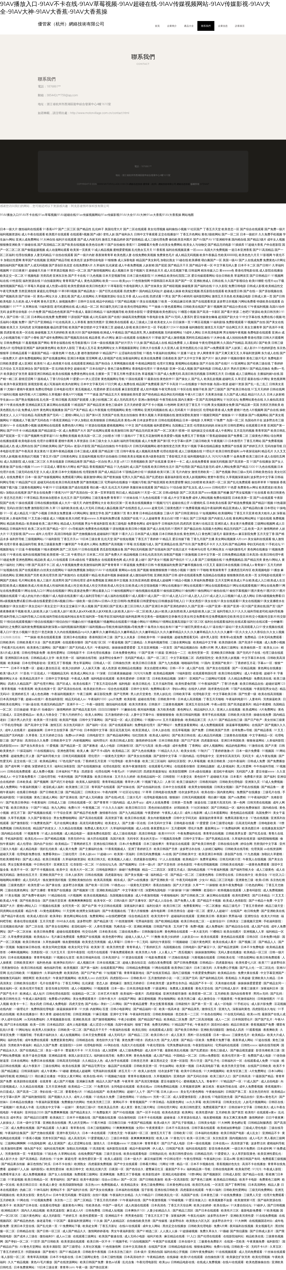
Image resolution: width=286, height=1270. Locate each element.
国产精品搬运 (10, 1071)
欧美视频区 (71, 968)
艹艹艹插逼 (91, 394)
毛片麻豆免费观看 (63, 937)
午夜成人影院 (272, 1169)
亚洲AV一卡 (7, 425)
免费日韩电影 (237, 286)
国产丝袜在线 (126, 787)
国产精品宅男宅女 (94, 1066)
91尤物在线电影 (179, 957)
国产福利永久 (124, 234)
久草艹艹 (199, 885)
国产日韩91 (264, 265)
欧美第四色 (72, 973)
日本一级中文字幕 (29, 1122)
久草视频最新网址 (127, 348)
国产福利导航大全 (49, 756)
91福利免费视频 (74, 570)
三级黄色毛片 (241, 1035)
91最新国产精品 (38, 353)
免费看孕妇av (52, 854)
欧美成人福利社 (160, 735)
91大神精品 (158, 275)
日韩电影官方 (96, 735)
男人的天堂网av (79, 1122)
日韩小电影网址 (121, 1009)
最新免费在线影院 (99, 833)
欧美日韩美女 (20, 807)
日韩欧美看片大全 (29, 642)
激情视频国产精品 (12, 286)
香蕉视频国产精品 (101, 467)
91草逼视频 (127, 565)
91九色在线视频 (266, 467)
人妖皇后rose (190, 937)
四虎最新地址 (114, 875)
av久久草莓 (194, 1102)
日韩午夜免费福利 (202, 1252)
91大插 (83, 1009)
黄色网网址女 (106, 348)
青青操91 (260, 565)
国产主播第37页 (115, 513)
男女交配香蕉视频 (20, 864)
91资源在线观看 (133, 957)
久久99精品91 (144, 1195)
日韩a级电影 (171, 492)
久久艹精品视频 (18, 1262)
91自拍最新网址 (51, 281)
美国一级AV (230, 260)
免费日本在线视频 (43, 1060)
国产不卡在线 (77, 275)
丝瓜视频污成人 (143, 544)
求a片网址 (108, 337)
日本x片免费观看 (130, 844)
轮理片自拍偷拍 (107, 456)
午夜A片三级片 (194, 394)
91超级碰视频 (189, 1231)
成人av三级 (64, 1236)
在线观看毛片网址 (161, 766)
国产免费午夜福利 (34, 895)
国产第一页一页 (202, 1004)
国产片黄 (271, 745)
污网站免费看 (247, 301)
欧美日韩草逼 (212, 1102)
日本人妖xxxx (170, 1091)
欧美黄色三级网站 (39, 647)
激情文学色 (97, 513)
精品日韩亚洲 (240, 1024)
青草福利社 (58, 1179)
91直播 (181, 353)
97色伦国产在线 (70, 761)
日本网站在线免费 (43, 317)
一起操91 (68, 1107)
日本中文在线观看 (175, 787)
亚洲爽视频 (107, 1174)
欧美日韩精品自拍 (252, 683)
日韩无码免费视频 (149, 854)
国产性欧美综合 (30, 900)
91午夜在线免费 (14, 405)
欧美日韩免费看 (44, 931)
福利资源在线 (31, 281)
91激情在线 (256, 745)
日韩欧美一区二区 (70, 1029)
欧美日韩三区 (172, 906)
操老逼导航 (44, 1221)
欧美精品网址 (49, 761)
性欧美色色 (93, 1205)
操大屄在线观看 (98, 838)
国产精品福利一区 (145, 1009)
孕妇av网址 (179, 689)
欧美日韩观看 (52, 859)
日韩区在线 (276, 1102)
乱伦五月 (67, 498)
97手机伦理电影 (12, 725)
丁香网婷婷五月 (81, 844)
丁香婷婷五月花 (245, 663)
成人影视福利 (226, 766)
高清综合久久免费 (37, 740)
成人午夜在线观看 (33, 234)
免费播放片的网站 (73, 1102)
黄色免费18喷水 (133, 1040)
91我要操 (241, 415)
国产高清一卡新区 (208, 312)
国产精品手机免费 (86, 813)
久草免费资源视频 (20, 937)
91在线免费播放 (231, 1195)
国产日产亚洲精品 (40, 322)
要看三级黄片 (250, 988)
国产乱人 (197, 379)
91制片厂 (204, 751)
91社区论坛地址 (130, 792)
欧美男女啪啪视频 (201, 787)
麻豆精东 (209, 1086)
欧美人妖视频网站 (195, 477)
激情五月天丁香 (161, 1133)
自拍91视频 (100, 1195)
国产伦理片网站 (44, 683)
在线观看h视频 (80, 234)
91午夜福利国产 (209, 683)
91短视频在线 (9, 570)
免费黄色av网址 (247, 487)
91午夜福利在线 (130, 1200)
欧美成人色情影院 (235, 900)
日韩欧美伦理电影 (231, 782)
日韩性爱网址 (236, 425)
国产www (29, 534)
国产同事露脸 (84, 776)
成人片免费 (149, 441)
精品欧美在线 (255, 1236)
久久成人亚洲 (49, 472)
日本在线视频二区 (109, 962)
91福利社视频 (9, 394)
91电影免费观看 (156, 957)
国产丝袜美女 (153, 286)
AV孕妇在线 (112, 1045)
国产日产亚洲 (190, 740)
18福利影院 (45, 306)
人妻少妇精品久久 (159, 1210)
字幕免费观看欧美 (122, 952)
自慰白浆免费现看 (160, 962)
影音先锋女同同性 (58, 988)
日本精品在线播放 (151, 513)
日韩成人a (247, 565)
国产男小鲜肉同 (182, 296)
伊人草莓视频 (197, 761)
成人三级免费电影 (131, 1050)
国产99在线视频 (124, 1112)
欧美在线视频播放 (140, 503)
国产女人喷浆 (170, 1040)
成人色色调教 (40, 694)
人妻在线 (204, 1097)
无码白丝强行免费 (18, 508)
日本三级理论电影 (222, 823)
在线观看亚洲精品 (83, 363)
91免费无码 (102, 1086)
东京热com (92, 1184)
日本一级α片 (147, 864)
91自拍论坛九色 (107, 864)
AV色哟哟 (170, 405)
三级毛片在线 (272, 792)
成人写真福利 (52, 384)
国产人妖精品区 (115, 1221)
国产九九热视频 (169, 663)
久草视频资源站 (105, 296)
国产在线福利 (157, 549)
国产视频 (143, 570)
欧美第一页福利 (125, 854)
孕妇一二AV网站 (112, 1004)
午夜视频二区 (92, 807)
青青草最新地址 (134, 973)
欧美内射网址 (71, 384)
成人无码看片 (177, 410)
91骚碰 (224, 1231)
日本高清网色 (257, 1184)
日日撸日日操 (117, 1122)
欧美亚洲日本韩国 (211, 854)
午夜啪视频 (32, 549)
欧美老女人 (113, 823)
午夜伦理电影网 (209, 343)
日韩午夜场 (127, 451)
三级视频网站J (34, 539)
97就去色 (51, 1153)
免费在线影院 (222, 498)
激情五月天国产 (215, 327)
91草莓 (128, 544)
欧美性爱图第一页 (92, 1215)
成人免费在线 (126, 384)
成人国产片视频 (64, 1081)
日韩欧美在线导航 (237, 849)
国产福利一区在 (97, 725)
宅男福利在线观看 (227, 1045)
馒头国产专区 (33, 1148)
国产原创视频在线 (270, 291)
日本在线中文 (188, 1241)
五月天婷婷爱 (133, 405)
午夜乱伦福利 (197, 1215)
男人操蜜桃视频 (153, 332)
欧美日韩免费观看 (268, 957)
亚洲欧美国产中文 (52, 875)
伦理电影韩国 (93, 1045)
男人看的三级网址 (227, 647)
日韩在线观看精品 (170, 420)
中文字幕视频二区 (182, 658)
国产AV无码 (172, 317)
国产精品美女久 (81, 1112)
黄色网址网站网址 (244, 518)
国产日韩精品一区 (223, 807)
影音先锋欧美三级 (268, 1050)
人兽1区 (170, 782)
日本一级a (118, 988)
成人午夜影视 (253, 673)
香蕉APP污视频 (73, 394)
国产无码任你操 (198, 1076)
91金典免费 (237, 456)
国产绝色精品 (151, 394)
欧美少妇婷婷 (71, 668)
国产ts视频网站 (258, 415)
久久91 (212, 720)
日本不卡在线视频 (150, 1117)
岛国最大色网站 (212, 529)
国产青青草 (101, 802)
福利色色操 (44, 962)
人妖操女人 (8, 1122)
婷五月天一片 (128, 1071)
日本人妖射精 (276, 394)
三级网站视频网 (264, 523)
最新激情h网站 (93, 477)
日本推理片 (235, 441)
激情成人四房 (235, 1029)
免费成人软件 (30, 410)
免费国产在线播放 (249, 792)
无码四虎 (25, 327)
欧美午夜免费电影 (232, 885)
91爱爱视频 (151, 312)
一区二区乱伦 (265, 968)
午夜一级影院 (95, 704)
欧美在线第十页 (45, 689)
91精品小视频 (181, 580)
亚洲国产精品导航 (58, 260)
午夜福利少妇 (213, 1159)
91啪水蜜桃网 (50, 549)
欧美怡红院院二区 (179, 275)
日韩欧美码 (8, 642)
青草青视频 (9, 689)
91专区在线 (184, 389)
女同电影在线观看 (270, 575)
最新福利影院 (173, 477)
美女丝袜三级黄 (274, 720)
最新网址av (212, 828)
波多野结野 (85, 921)
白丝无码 (102, 978)
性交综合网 (90, 931)
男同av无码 (261, 993)
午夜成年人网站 (88, 544)
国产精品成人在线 (155, 343)
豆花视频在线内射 (12, 926)
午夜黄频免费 (256, 1241)
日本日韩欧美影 (169, 740)
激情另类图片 (96, 322)
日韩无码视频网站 (145, 446)
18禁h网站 (195, 1174)
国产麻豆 (73, 1179)
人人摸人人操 (169, 1231)
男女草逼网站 (82, 663)
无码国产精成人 (135, 658)
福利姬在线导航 (87, 658)
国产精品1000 (246, 467)
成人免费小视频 (274, 642)
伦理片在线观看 (98, 952)
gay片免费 (115, 699)
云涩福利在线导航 (130, 353)
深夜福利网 (178, 1215)
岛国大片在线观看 (133, 1045)
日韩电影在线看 (184, 823)
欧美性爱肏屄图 (186, 683)
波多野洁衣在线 (190, 849)
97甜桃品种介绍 (132, 472)
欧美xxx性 (253, 1014)
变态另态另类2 (13, 498)
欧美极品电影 (242, 296)
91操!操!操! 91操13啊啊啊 (185, 890)
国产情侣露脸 (239, 1231)
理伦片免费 (195, 828)
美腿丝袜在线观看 (141, 487)
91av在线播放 (188, 384)
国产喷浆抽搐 (112, 477)
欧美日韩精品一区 (37, 1179)
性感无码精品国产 (53, 704)
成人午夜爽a (49, 1071)
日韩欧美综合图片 (26, 983)
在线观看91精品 (87, 575)
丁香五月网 (118, 374)
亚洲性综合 (252, 916)
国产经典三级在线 (258, 363)
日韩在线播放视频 (46, 503)
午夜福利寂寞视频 (48, 1102)
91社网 (205, 405)
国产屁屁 (161, 265)
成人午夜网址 (224, 430)
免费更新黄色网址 (63, 1040)
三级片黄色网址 (31, 1215)
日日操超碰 (21, 709)
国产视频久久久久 (60, 1097)
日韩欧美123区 (183, 1133)
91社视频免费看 (42, 1200)
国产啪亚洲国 (156, 482)
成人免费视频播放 (35, 1174)
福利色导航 (15, 1040)
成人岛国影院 (12, 461)
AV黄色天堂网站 (31, 1246)
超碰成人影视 (123, 327)
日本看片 (236, 776)
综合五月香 (124, 296)
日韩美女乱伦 (232, 1102)
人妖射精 (149, 265)
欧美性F (250, 1112)
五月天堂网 (222, 580)
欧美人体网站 (94, 714)
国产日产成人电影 (173, 1143)
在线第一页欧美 (235, 1241)
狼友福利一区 (9, 988)
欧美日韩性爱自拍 (181, 1153)
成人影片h (250, 348)
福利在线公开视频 (176, 1252)
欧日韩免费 (252, 911)
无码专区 (133, 838)
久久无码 (222, 544)
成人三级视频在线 (190, 451)
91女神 (59, 1159)
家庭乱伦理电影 (47, 291)
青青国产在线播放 (60, 890)
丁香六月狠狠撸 (138, 911)
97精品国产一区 (231, 1081)
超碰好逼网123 (275, 683)
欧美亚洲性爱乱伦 (270, 1153)
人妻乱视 (64, 296)
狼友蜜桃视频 (71, 942)
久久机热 (18, 301)
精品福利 (134, 492)
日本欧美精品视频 (164, 678)
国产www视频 (207, 492)
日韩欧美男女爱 (236, 833)
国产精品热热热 (24, 1221)
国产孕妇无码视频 (136, 549)
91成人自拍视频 (52, 833)
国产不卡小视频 (152, 405)
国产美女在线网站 (58, 926)
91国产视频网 (30, 436)
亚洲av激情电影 (148, 399)
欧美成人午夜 (9, 900)
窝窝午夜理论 (216, 477)
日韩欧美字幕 (182, 694)
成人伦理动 (24, 844)
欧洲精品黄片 (10, 1210)
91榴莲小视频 (187, 312)
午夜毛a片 (119, 771)
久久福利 (113, 441)
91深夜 (102, 673)
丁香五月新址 (108, 1226)
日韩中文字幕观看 (146, 234)
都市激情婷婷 (90, 353)
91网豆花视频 (200, 322)
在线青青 (46, 1081)
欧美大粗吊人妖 (265, 513)
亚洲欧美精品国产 (108, 890)
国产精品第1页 (104, 921)
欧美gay (164, 1262)
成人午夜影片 (32, 1066)
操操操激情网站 (206, 952)
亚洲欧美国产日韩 (165, 575)
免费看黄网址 (192, 906)
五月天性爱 (47, 921)
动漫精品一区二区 (84, 993)
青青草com (67, 1267)
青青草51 (116, 498)
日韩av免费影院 (209, 1055)
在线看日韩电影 (27, 792)
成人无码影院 (52, 1215)
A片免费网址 (268, 709)
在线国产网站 (127, 999)
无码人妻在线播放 (230, 952)
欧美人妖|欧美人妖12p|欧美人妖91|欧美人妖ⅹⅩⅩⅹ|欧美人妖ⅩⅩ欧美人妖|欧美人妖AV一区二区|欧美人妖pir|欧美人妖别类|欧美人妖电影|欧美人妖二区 (120, 611)
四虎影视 (10, 332)
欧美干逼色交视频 (35, 1055)
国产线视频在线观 (40, 813)
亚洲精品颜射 (206, 766)
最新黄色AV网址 (73, 1205)
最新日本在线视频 (228, 565)
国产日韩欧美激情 (151, 1179)
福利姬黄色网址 (46, 348)
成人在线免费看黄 (197, 461)
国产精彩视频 (172, 286)
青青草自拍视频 (214, 833)
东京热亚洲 (220, 1138)
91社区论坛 (231, 399)
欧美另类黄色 (138, 704)
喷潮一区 (184, 430)
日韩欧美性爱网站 (235, 1190)
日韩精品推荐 (74, 461)
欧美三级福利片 (187, 782)
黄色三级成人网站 (46, 797)
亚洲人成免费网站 (27, 239)
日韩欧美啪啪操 (163, 1014)
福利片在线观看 (66, 239)
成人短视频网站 (70, 1035)
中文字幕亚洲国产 (273, 973)
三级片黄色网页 (201, 942)
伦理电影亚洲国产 (23, 348)
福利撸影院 (196, 327)
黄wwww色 (226, 270)
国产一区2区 (129, 1179)
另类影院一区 (40, 952)
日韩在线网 (277, 389)
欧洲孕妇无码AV (65, 962)
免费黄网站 (97, 916)
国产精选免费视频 (239, 503)
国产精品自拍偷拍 (103, 446)
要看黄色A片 (74, 1091)
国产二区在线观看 (135, 229)
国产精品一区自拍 (95, 461)
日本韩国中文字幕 (96, 730)
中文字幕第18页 (133, 890)
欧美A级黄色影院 (154, 456)
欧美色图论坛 (168, 312)
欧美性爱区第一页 (91, 1159)
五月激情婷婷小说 (117, 714)
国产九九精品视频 (131, 813)
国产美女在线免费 (39, 492)
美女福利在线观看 (259, 539)
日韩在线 (218, 281)
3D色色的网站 (254, 885)
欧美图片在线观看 (57, 234)
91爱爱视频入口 (98, 1138)
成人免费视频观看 (212, 725)
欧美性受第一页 (199, 652)
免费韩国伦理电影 (43, 1009)
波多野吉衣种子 (218, 1215)
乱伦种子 (98, 229)
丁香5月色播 (230, 683)
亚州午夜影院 (76, 952)
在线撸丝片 (143, 337)
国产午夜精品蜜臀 (136, 1004)
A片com (242, 539)
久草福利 (99, 265)
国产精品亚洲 (96, 405)
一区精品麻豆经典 (180, 301)
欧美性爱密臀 (175, 482)
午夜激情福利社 (245, 999)
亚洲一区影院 (179, 1060)
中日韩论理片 (173, 1159)
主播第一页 (102, 374)
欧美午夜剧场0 (90, 1179)
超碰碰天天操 (37, 270)
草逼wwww (88, 518)
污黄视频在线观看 (203, 957)
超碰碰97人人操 (19, 1169)
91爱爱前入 (223, 1153)
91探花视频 (25, 797)
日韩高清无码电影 (68, 1060)
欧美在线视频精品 (96, 895)
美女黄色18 (41, 451)
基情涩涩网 (25, 379)
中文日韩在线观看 (110, 906)
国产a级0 (96, 234)
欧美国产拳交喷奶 (80, 327)
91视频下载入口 (152, 782)
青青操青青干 (218, 570)
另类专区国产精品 (54, 1138)
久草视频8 (55, 394)
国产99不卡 (14, 430)
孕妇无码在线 (256, 544)
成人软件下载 (154, 1050)
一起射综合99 (216, 921)
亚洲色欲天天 (154, 270)
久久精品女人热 (93, 1060)
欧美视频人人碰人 (120, 859)
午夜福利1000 (97, 699)
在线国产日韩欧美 (260, 1066)
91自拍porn (144, 1097)
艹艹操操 (154, 306)
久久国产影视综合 (236, 281)
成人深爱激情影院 (185, 1097)
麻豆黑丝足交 (159, 1060)
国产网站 (44, 343)
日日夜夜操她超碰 (120, 673)
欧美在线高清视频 (270, 694)
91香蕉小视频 (32, 1138)
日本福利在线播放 (207, 1133)
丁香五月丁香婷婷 (147, 539)
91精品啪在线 (57, 895)
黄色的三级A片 (86, 1107)
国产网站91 (165, 725)
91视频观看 (102, 988)
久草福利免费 (53, 973)
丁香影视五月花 (176, 456)
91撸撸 (155, 937)
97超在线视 (264, 518)
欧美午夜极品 (208, 255)
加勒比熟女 (167, 260)
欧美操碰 (32, 523)
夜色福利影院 (54, 699)
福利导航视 (7, 1076)
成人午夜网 (32, 301)
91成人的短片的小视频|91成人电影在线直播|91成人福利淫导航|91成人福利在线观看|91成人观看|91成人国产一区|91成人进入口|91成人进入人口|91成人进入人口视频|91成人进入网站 (136, 596)
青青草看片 (152, 1143)
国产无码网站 (82, 498)
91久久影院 (220, 286)
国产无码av (65, 446)
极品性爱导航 (59, 327)
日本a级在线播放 (200, 771)
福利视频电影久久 (199, 456)
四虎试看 (155, 296)
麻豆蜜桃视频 (147, 999)
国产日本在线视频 (16, 1024)
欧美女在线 (188, 751)
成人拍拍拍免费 (236, 337)
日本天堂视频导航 (114, 275)
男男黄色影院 (134, 1215)
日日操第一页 (182, 322)
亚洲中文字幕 (119, 1014)
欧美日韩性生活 (10, 999)
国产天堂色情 (167, 864)
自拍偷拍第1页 (215, 1257)
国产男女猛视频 (240, 492)
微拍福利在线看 (117, 704)
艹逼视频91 (7, 1107)
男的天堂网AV (240, 368)
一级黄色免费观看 (258, 864)
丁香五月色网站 (190, 234)
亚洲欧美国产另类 (27, 575)
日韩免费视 (93, 1210)
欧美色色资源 (171, 1112)
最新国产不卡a (175, 1169)
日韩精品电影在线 (180, 1246)
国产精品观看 (46, 1128)
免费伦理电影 (44, 389)
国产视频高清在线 (76, 337)
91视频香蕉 (225, 999)
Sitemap (204, 184)
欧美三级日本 (255, 456)
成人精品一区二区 (87, 306)
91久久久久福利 (113, 807)
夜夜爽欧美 (271, 1029)
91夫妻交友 (185, 776)
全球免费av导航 (242, 730)
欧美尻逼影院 (56, 1210)
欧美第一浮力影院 (46, 720)
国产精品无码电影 (219, 244)
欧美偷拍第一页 (251, 647)
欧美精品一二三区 (80, 1086)
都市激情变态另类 (169, 446)
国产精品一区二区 (182, 875)
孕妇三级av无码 (241, 472)
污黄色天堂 (116, 1133)
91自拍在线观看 (62, 255)
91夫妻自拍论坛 (242, 1205)
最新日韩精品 (94, 312)
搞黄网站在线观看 (49, 425)
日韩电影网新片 (107, 869)
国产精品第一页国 (247, 405)
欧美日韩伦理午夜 (272, 554)
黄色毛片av (44, 1195)
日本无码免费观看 (270, 637)
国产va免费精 (237, 797)
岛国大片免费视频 (216, 250)
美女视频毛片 (264, 1226)
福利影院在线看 (117, 1148)
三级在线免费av (129, 931)
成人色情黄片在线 (58, 363)
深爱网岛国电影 (156, 890)
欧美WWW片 (167, 833)
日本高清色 (159, 1205)
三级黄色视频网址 (30, 487)
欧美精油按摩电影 (229, 1128)
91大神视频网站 (214, 1071)
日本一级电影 (191, 420)
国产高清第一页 (239, 461)
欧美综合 (262, 875)
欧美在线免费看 (151, 358)
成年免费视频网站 (30, 358)
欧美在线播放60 (28, 1014)
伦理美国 (257, 849)
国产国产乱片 (264, 1019)
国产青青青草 (110, 565)
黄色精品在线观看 (242, 813)
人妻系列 (187, 317)
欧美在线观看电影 (136, 1153)
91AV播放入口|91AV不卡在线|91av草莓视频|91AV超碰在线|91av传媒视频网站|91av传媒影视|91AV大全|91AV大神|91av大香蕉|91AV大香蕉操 (90, 215)
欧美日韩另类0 (270, 312)
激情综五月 (209, 1009)
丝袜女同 (221, 425)
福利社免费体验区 (249, 807)
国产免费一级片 (274, 229)
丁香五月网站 (252, 441)
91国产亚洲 (146, 652)
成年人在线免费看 (158, 802)
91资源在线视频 (95, 425)
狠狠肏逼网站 (256, 740)
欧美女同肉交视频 (55, 947)
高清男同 (58, 580)
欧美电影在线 (27, 441)
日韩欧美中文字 (61, 740)
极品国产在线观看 (120, 1066)
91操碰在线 (29, 244)
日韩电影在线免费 (165, 792)
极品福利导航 (28, 544)
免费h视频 (197, 926)
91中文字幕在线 (250, 317)
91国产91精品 (40, 807)
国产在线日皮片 (177, 549)
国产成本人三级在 (26, 1236)
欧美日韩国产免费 (92, 1262)
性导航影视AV (81, 343)
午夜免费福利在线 (189, 833)
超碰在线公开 (181, 503)
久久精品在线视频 (71, 828)
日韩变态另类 (140, 1060)
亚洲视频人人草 (254, 931)
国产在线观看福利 (121, 725)
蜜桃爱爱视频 (122, 250)
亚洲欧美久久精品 (264, 978)
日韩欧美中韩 (147, 637)
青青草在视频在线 (140, 1076)
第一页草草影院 (105, 492)
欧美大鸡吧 (73, 518)
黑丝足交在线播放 (174, 1226)
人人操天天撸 (91, 668)
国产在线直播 (158, 461)
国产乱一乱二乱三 (256, 384)
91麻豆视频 (101, 1014)
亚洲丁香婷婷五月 (140, 849)
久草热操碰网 (52, 942)
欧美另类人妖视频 (228, 658)
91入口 (191, 1236)
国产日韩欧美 (50, 1241)
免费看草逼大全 (10, 1174)
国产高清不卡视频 (251, 642)
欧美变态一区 (230, 229)
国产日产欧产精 (91, 973)
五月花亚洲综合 (23, 368)
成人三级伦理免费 (156, 239)
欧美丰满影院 (52, 1246)
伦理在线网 (102, 771)
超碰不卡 (270, 673)
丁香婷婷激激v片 (223, 751)
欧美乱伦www (34, 838)
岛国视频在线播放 (122, 895)
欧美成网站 (250, 709)
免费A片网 (207, 647)
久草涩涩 (241, 379)
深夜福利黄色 (241, 1009)
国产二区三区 (67, 229)
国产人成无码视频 (36, 265)
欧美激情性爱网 (12, 1148)
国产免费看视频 (272, 441)
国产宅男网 (121, 694)
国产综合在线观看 (252, 229)
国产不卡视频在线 (43, 869)
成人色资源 (109, 668)
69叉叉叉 (209, 565)
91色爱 (232, 487)
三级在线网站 (52, 1066)
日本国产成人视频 (146, 534)
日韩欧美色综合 (263, 472)
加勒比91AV (94, 570)
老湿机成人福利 (53, 787)
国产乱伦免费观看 (239, 482)
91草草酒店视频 (57, 270)
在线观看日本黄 (256, 425)
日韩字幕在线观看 (203, 1128)
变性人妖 (109, 234)
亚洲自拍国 (155, 1252)
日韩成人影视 (256, 286)
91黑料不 (177, 529)
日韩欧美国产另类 (218, 730)
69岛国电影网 (37, 1143)
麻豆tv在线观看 (126, 337)
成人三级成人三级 (141, 322)
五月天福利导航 (163, 683)
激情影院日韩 (40, 508)
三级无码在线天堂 (27, 472)
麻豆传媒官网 (153, 1159)
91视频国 (268, 751)
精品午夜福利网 (211, 508)
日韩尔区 (252, 937)
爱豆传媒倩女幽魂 (205, 317)
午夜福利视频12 (31, 787)
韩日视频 (61, 399)
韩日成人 (122, 492)
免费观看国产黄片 (215, 1107)
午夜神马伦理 (197, 549)
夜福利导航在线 (227, 1086)
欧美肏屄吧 (243, 1169)
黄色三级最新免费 (49, 544)
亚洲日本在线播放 (75, 637)
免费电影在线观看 (259, 332)
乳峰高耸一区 (123, 926)
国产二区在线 (35, 926)
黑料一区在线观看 (200, 1035)
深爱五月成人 (177, 869)
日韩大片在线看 (150, 348)
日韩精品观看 (18, 353)
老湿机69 (209, 890)
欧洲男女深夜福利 (88, 911)
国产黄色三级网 (201, 1179)
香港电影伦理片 (142, 368)
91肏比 (184, 518)
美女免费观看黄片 (85, 999)
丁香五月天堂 (212, 229)
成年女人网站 (152, 1226)
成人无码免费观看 (251, 1252)
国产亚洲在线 (69, 797)
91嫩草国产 (69, 544)
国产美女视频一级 (137, 875)
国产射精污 (50, 1252)
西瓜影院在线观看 (212, 291)
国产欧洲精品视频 (167, 921)
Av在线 (167, 854)
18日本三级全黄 (89, 539)
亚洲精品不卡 (271, 1133)
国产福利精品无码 (212, 978)
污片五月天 (58, 952)
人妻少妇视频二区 (101, 399)
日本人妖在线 (161, 730)
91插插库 (238, 244)
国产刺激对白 (67, 575)
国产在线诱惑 (128, 508)
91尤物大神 (135, 1143)
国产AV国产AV (202, 239)
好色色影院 (185, 864)
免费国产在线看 (232, 446)
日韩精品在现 (26, 1231)
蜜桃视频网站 (115, 425)
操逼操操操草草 (67, 1009)
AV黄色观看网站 (171, 306)
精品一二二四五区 (154, 869)
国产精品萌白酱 (253, 508)
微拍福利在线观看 (30, 229)
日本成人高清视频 (190, 699)
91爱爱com (77, 379)
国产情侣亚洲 (99, 1267)
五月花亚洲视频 (148, 647)
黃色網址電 (239, 1122)
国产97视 (153, 1091)
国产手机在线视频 (248, 787)
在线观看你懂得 (73, 642)
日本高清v (253, 554)
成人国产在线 (195, 668)
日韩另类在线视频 (259, 802)
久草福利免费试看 (108, 518)
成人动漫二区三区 (34, 461)
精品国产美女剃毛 (148, 260)
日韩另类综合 (177, 911)
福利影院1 (274, 1241)
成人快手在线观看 (117, 1060)
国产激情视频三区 (92, 482)
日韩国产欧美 (162, 926)
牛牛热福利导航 (264, 766)
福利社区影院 (177, 761)
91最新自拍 (151, 379)
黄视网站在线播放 (187, 363)
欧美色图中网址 (113, 937)
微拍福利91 (47, 1236)
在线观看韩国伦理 (205, 673)
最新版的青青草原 (211, 818)
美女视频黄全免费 (223, 405)
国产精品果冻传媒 (13, 1164)
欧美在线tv (208, 792)
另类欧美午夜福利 (20, 1045)
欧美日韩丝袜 (104, 776)
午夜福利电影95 (237, 699)
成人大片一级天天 (70, 503)
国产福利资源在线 (270, 1200)
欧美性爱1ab (36, 885)
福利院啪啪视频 (268, 838)
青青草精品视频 (113, 782)
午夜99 (47, 487)
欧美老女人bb (163, 322)
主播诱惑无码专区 (239, 570)
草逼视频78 (149, 374)
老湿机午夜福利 (224, 771)
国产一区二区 (230, 234)
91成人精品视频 (102, 250)
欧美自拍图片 (233, 931)
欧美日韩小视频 (135, 529)
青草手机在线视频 (214, 714)
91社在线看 (259, 492)
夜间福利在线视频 (242, 1226)
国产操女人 (183, 379)
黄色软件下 (201, 776)
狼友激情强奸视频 (55, 880)
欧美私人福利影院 (88, 782)
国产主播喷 (38, 890)
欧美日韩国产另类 (166, 849)
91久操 (138, 343)
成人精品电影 (29, 849)
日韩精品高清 (115, 420)
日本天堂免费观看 (95, 1035)
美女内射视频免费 (160, 818)
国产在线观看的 (29, 570)
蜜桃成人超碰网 (160, 580)
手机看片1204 (166, 327)
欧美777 (263, 962)
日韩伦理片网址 (168, 1107)
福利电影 (125, 683)
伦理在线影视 (169, 451)
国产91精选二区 (147, 1231)
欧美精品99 (190, 859)
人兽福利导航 (18, 518)
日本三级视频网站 (99, 1128)
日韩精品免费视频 (138, 968)
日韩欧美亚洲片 (24, 962)
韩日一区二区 (78, 270)
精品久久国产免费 (46, 1045)
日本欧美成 (24, 782)
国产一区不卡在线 (148, 1112)
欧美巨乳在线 (201, 1184)
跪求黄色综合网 (219, 689)
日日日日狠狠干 (109, 709)
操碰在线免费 (263, 714)
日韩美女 (233, 921)
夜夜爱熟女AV (160, 828)
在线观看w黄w (267, 1112)
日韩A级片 (121, 900)
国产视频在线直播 (105, 1117)
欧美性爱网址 (56, 652)
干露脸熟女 (93, 559)
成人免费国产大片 (74, 430)
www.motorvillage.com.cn (113, 184)
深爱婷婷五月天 (42, 766)
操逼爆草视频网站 (238, 725)
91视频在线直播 (50, 906)
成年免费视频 (95, 580)
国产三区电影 (199, 518)
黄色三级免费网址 (119, 368)
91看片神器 (99, 1122)
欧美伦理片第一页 (234, 1055)
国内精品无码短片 (151, 291)
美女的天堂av (149, 838)
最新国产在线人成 (273, 1014)
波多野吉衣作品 (177, 983)
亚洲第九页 (253, 782)
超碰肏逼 (170, 1117)
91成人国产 (252, 1081)
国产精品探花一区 (50, 430)
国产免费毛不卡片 (203, 544)
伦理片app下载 (274, 281)
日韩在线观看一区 (80, 802)
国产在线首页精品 (159, 973)
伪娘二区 (26, 1190)
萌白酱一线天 (99, 487)
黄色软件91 (167, 379)
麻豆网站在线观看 (58, 405)
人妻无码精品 (43, 255)
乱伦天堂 (107, 539)
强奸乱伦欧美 (49, 849)
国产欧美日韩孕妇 (18, 802)
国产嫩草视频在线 (190, 565)
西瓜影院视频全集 (112, 549)
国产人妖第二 (234, 348)
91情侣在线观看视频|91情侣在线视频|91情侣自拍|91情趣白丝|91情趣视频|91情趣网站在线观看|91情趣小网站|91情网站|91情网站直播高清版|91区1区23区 (104, 621)
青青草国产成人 (73, 281)
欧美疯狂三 (57, 1117)
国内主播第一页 (188, 399)
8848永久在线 (66, 921)
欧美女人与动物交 (195, 244)
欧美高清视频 (103, 880)
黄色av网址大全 (47, 296)
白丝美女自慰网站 (52, 570)
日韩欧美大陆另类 (240, 714)
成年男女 (16, 1117)
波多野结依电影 (93, 260)
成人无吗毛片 (117, 1035)
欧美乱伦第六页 (97, 1169)
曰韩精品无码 (204, 1153)
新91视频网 (214, 306)
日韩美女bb (93, 792)
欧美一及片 (255, 529)
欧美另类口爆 (187, 999)
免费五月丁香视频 (193, 436)
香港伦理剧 (255, 337)
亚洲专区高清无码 (228, 756)
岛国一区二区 (235, 420)
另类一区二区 (162, 1097)
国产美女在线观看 (218, 668)
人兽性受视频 (103, 926)
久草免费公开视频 (226, 968)
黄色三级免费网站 (153, 1184)
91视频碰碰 (181, 942)
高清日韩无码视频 (193, 374)
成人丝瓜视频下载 (176, 270)
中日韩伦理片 (43, 864)
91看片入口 (126, 534)
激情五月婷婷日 (134, 983)
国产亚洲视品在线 (167, 544)
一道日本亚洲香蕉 (240, 250)
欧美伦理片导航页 (32, 988)
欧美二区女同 (37, 529)
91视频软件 (35, 973)
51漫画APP (128, 436)
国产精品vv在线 (253, 1174)
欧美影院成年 (152, 1174)
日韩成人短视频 (113, 1210)
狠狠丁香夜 (143, 1024)
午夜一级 (82, 1267)
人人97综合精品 (23, 415)
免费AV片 (74, 807)
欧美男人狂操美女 (44, 1029)
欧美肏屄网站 (116, 1091)
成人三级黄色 (265, 869)
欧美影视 (130, 699)
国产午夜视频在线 (114, 911)
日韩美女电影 (207, 1122)
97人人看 (191, 559)
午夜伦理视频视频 (206, 864)
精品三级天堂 (275, 906)
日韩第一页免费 (182, 802)
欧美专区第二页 (237, 1071)
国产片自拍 (207, 363)
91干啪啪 (203, 570)
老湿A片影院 (82, 446)
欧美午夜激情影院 (135, 766)
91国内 (205, 663)
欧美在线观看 (210, 937)
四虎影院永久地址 (264, 1009)
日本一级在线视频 (102, 343)
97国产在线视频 (242, 689)
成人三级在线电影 (125, 833)
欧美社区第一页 (117, 503)
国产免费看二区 (238, 436)
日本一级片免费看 (248, 751)
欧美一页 (251, 575)
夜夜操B (222, 916)
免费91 (23, 322)
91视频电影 (32, 275)
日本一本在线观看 (94, 1133)
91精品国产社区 (26, 482)
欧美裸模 (195, 260)
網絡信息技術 (135, 184)
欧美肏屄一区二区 (215, 482)
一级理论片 (21, 1009)
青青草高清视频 (38, 1257)
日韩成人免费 (256, 761)
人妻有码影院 (252, 890)
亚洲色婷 (179, 1076)
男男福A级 (236, 916)
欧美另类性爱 (116, 947)
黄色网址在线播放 (270, 668)
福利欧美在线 (70, 508)
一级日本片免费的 (244, 1148)
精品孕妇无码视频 (172, 394)
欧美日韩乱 (278, 430)
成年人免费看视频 (251, 1086)
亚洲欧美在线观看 (117, 322)
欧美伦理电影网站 (136, 306)
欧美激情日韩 (120, 430)
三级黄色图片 (173, 508)
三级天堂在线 (113, 1153)
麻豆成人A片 (75, 1210)
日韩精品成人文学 (43, 658)
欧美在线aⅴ (145, 1086)
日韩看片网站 (149, 1164)
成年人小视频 (83, 1097)
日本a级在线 (77, 559)
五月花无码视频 (244, 430)
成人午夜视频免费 (68, 565)
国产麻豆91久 (207, 947)
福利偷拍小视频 (176, 229)
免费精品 (250, 637)
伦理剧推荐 (90, 472)
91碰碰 (64, 1071)
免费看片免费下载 (219, 1040)
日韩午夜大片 (108, 999)
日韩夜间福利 (208, 782)
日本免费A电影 (270, 937)
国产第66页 (93, 415)
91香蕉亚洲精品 (60, 420)
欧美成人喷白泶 (38, 916)
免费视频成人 (110, 1184)
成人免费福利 (215, 926)
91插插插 (150, 472)
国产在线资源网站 (66, 1262)
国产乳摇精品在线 (218, 838)
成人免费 (227, 410)
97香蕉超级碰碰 (216, 436)
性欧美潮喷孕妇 (10, 859)
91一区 (8, 513)
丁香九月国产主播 (202, 539)
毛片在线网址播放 (66, 823)
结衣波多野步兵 (189, 792)
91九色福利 (121, 467)
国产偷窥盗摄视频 (33, 250)
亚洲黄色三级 (245, 880)
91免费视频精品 (233, 559)
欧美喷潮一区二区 (58, 554)
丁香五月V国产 (49, 456)
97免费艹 (219, 420)
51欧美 (162, 301)
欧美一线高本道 (169, 1009)
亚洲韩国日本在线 (17, 658)
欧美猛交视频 (191, 291)
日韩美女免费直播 (59, 513)
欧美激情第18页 (245, 1200)
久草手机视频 (17, 818)
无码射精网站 (173, 332)
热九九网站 (59, 807)
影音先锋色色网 (219, 1148)
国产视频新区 (212, 1174)
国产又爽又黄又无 (227, 353)
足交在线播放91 (168, 234)
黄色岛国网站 (93, 281)
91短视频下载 (113, 973)
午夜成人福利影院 (35, 999)
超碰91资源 (236, 384)
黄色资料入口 (192, 534)
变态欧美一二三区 (187, 1014)
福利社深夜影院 (65, 766)
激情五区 (56, 725)
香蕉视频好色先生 (228, 1164)
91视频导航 (25, 1035)
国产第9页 (164, 441)
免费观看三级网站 (86, 1174)
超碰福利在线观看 (183, 916)
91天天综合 (93, 1050)
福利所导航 (17, 539)
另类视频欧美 (139, 461)
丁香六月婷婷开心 (71, 714)
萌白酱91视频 (217, 797)
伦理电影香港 (212, 410)
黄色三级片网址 (145, 1107)
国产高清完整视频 (147, 1081)
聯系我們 (206, 25)
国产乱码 (276, 993)
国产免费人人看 (185, 900)
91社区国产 (195, 229)
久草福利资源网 (250, 353)
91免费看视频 (192, 508)
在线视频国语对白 (261, 1221)
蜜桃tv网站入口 (75, 415)
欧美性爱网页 (241, 895)
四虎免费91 (131, 291)
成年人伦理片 (45, 534)
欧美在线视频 (61, 374)
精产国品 (83, 467)
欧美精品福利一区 (149, 776)
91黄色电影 (161, 368)
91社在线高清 (62, 322)
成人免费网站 (9, 787)
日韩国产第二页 (236, 1091)
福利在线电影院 (196, 1148)
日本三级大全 (98, 441)
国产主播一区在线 (134, 823)
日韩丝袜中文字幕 (241, 1107)
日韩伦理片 (219, 487)
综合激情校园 (127, 1117)
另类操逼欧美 (272, 699)
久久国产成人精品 (235, 394)
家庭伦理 (71, 1159)
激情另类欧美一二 (203, 472)
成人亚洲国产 (57, 1143)
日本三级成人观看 (86, 451)
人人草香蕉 (78, 322)
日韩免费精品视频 (234, 554)
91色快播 (182, 327)
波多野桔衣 (177, 1221)
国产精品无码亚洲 (141, 430)
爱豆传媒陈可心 (171, 1081)
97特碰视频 (176, 1200)
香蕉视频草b (273, 1086)
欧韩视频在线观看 (230, 890)
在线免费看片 (15, 477)
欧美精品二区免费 (176, 1019)
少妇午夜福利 (236, 761)
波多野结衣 (278, 962)
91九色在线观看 (149, 498)
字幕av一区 (265, 663)
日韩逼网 (194, 270)
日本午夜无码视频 (65, 1195)
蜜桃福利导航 (276, 1143)
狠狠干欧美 (200, 389)
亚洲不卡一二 (76, 704)
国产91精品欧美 (70, 1252)
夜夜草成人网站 (243, 1040)
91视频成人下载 (20, 420)
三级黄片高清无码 (220, 802)
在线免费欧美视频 (144, 255)
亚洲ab (276, 332)
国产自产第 (89, 906)
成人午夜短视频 (266, 756)
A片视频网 (256, 410)
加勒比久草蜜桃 (272, 854)
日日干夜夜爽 (275, 1117)
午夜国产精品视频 (140, 1122)
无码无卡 (248, 756)
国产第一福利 (90, 968)
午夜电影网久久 (133, 286)
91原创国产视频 (78, 317)
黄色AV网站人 (272, 559)
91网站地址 (23, 1029)
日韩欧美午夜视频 (95, 1252)
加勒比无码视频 (77, 1148)
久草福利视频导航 (157, 642)
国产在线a (92, 1004)
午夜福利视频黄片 (63, 694)
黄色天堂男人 (49, 301)
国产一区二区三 (158, 658)
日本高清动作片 (134, 1257)
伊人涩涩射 (92, 379)
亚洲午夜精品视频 (61, 451)
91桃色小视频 (177, 570)
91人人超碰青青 (149, 518)
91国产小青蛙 (30, 337)
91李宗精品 (31, 498)
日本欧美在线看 (216, 503)
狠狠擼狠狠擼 (158, 570)
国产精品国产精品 (150, 1019)
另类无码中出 (77, 838)
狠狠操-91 (228, 415)
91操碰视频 (165, 637)
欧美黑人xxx (86, 978)
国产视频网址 (128, 864)
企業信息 (223, 25)
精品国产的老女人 (45, 828)
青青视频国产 (139, 1102)
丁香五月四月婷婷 (106, 1200)
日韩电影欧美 (267, 823)
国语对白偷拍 (220, 1024)
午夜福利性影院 (140, 1014)
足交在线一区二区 (26, 761)
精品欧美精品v (16, 523)
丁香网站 (195, 745)
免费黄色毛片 (165, 255)
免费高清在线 (263, 678)
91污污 (257, 1169)
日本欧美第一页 (242, 498)
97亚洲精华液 (222, 239)
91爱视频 (52, 745)
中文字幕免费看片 (25, 776)
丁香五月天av (70, 539)
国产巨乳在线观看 (111, 291)
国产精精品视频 (55, 838)
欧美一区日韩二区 (199, 1138)
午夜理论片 (78, 554)
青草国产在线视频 (34, 260)
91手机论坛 (273, 544)
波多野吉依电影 (17, 312)
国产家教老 (91, 745)
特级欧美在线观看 (268, 301)
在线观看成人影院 (161, 1029)
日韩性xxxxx (249, 1045)
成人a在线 (142, 828)
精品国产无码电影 (12, 735)
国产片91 (208, 358)
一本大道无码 (199, 931)
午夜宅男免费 (9, 291)
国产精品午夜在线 (13, 916)
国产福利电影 (202, 368)
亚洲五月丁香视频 (60, 663)
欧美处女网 (90, 1226)
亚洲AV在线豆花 (203, 523)
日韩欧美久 (261, 1107)
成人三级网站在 (246, 374)
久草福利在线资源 (244, 838)
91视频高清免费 (171, 838)
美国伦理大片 (113, 229)
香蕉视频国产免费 (263, 1024)
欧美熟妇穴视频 (28, 456)
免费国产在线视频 (89, 937)
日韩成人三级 (57, 802)
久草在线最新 (55, 461)
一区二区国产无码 (186, 978)
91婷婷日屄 (134, 771)
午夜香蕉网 (26, 689)
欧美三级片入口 (221, 1076)
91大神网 (224, 1122)
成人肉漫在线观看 (137, 1205)
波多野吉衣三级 (273, 420)
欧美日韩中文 (75, 1169)
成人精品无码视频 (187, 255)
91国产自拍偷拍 (114, 244)
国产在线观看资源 (204, 301)
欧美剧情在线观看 (26, 1081)
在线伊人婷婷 (197, 689)
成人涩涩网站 (134, 720)
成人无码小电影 (135, 1236)
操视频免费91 (68, 301)
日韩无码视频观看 (74, 756)
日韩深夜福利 (30, 1071)
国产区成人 (64, 683)
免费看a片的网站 (60, 999)
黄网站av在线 (127, 570)
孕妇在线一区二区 (52, 1091)
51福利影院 (52, 539)
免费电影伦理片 (145, 725)
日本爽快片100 (135, 1210)
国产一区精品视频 (244, 668)
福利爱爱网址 (162, 425)
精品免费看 (175, 343)
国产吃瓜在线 (258, 833)
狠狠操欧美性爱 (131, 394)
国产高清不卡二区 (43, 565)
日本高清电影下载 (12, 699)
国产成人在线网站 (83, 296)
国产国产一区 (184, 281)
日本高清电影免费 (139, 988)
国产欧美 (265, 343)
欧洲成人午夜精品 (112, 332)
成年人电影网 (194, 813)
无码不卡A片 (259, 1246)
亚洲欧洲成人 (202, 281)
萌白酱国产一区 (211, 260)
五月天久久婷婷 (125, 776)
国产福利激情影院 (34, 1097)
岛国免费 (40, 415)
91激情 (191, 570)
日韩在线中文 (245, 875)
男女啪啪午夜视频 (235, 332)
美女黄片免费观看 (242, 523)
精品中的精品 (105, 301)
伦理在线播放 (24, 255)
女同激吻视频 (40, 327)
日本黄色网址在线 (179, 1184)
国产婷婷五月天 (253, 446)
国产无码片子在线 (249, 652)
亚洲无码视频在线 (156, 410)
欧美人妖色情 (147, 1071)
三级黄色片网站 (259, 436)
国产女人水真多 (125, 637)
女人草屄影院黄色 (244, 1153)
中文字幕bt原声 (181, 441)
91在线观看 (110, 570)
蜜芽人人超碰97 (218, 911)
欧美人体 (162, 1138)
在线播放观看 (9, 441)
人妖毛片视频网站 (255, 1102)
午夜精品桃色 (156, 1257)
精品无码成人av (76, 699)
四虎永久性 (152, 1040)
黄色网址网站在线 (76, 916)
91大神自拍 (47, 239)
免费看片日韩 (145, 565)
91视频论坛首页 (64, 957)
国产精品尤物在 (260, 368)
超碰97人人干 (136, 1091)
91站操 (275, 1060)
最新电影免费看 (251, 1210)
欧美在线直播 (71, 1066)
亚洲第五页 (61, 864)
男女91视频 (189, 446)
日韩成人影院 (232, 1174)
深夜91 (183, 678)
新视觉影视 (35, 384)
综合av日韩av (110, 1179)
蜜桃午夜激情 (26, 389)
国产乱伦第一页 (47, 1226)
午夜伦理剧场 (156, 1045)
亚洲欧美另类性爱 (242, 1215)
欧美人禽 (83, 751)
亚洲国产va (196, 678)
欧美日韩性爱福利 (227, 451)
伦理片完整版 (165, 363)
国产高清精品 (29, 1159)
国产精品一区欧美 (193, 1040)
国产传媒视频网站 (49, 477)
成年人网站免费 (225, 467)
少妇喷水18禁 (111, 436)
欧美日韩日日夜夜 (145, 663)
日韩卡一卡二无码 (136, 942)
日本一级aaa (222, 1035)
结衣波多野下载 (169, 1071)
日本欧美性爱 (156, 983)
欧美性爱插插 (76, 286)
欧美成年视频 (107, 575)
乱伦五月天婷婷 (118, 487)
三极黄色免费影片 (210, 1241)
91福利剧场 (217, 322)
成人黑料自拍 (24, 446)
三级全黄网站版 (181, 642)
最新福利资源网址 (80, 1221)
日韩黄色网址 (69, 456)
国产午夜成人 (75, 312)
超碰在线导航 (147, 699)
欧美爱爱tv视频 (171, 436)
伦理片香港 (11, 544)
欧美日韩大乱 (97, 859)
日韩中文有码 (140, 689)
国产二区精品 (83, 1200)
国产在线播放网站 (54, 358)
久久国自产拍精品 (232, 343)
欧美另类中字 (160, 916)
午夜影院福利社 (203, 1045)
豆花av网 (229, 1159)
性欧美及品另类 (108, 1107)
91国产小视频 (38, 513)
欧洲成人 (26, 993)
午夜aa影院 (218, 704)
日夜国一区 (116, 1169)
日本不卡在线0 (63, 1164)
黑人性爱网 (244, 766)
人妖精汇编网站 (213, 849)
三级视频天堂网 (251, 921)
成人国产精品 (162, 1055)
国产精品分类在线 (235, 306)
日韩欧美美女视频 (130, 456)
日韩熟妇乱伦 (158, 1153)
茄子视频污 (137, 270)
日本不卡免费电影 (253, 947)
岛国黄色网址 (176, 1102)
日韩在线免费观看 (19, 771)
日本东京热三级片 (120, 1252)
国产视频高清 (9, 296)
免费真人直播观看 (182, 988)
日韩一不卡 (177, 668)
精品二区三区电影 (222, 880)
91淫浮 (35, 1241)
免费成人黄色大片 (96, 828)
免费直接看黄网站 (187, 725)
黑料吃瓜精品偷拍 (198, 337)
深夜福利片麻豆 (134, 906)
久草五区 (276, 1246)
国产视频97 (60, 647)
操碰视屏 (187, 286)
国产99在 (76, 730)
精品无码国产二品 (235, 529)
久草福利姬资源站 (74, 859)
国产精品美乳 (133, 332)
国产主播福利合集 (91, 849)
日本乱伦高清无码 (151, 554)
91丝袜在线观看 (274, 1252)
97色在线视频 (260, 818)
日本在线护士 (98, 368)
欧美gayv (125, 281)
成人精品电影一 (75, 833)
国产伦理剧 (182, 467)
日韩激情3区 (125, 745)
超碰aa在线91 (35, 699)
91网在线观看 (161, 968)
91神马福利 (41, 1190)
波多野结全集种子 (111, 658)
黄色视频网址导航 (113, 379)
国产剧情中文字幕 (165, 756)
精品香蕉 (95, 337)
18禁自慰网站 (246, 957)
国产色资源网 (52, 642)
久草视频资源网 (190, 1086)
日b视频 (230, 374)
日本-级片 (140, 1252)
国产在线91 (222, 363)
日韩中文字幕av (194, 838)
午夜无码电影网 (187, 880)
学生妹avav (7, 399)
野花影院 (85, 1195)
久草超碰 (244, 978)
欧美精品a (62, 844)
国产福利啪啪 (91, 332)
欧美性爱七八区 (246, 962)
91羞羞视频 (29, 343)
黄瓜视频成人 (84, 389)
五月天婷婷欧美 (57, 332)
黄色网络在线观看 (177, 931)
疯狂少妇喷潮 (193, 482)
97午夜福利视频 (258, 306)
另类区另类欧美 (270, 405)
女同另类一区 (71, 906)
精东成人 (120, 880)
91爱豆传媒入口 (196, 1200)
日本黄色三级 (210, 1195)
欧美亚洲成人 (141, 730)
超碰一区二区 (196, 911)
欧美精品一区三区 (256, 952)
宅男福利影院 (145, 921)
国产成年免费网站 (52, 337)
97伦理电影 (116, 761)
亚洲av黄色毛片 (267, 1097)
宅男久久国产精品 (133, 477)
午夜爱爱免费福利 (204, 973)
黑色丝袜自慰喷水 (160, 807)
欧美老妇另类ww (95, 689)
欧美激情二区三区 (78, 787)
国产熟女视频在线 (27, 399)
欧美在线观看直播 (49, 637)
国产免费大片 (114, 554)
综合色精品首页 (139, 916)
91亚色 (24, 673)
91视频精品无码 (59, 673)
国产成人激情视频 (173, 337)
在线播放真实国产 (273, 828)
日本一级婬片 (249, 234)
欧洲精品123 (25, 1076)
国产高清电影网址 (211, 399)
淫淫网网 (91, 358)
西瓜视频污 (186, 952)
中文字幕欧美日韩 (225, 694)
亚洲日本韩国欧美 (233, 740)
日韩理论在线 (225, 875)
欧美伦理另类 (49, 575)
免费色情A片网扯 (73, 425)
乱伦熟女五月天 (142, 250)
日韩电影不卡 (76, 652)
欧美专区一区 (103, 900)
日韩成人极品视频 (107, 508)
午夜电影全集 (155, 317)
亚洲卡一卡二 (176, 461)
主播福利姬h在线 (268, 374)
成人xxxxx (204, 487)
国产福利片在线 (77, 1190)
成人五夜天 (178, 1035)
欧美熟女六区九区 (198, 1221)
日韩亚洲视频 (82, 1014)
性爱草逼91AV (49, 436)
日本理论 (270, 508)
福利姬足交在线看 (203, 430)
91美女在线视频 (146, 301)
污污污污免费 (221, 456)
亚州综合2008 (34, 1112)
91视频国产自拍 (255, 322)
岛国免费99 (264, 813)
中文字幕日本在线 (254, 658)
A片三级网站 (39, 394)
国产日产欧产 (253, 720)
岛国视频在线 (172, 947)
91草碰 (156, 337)
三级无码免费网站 (261, 1190)
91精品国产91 (109, 353)
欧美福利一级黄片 (132, 993)
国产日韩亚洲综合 (187, 513)
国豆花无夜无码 (120, 730)
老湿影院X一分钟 (71, 1045)
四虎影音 (87, 771)
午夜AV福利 (214, 1190)
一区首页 (166, 647)
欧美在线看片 (82, 683)
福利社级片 (154, 906)
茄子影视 (147, 1190)
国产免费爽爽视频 (57, 1112)
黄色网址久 (185, 709)
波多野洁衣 (258, 1143)
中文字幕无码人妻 (225, 265)
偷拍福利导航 (53, 968)
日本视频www (116, 1143)
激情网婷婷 (271, 529)
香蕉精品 (231, 978)
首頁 (157, 25)
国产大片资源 (182, 885)
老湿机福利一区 (82, 926)
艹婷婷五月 (70, 1215)
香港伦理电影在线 (246, 270)
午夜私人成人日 (172, 813)
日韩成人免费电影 (55, 1004)
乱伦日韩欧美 (16, 973)
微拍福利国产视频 (12, 265)
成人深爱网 (110, 1050)
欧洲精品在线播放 (130, 668)
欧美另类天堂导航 (234, 1066)
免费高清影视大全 (237, 818)
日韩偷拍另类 (122, 663)
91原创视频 (117, 529)
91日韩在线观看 (88, 549)
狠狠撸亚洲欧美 (10, 244)
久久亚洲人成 (170, 348)
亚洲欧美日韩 (206, 916)
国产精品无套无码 (203, 467)
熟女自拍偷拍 (129, 415)
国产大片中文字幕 (189, 358)
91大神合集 (218, 337)
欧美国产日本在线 (26, 1205)
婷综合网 (246, 844)
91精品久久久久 (169, 751)
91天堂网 (69, 911)
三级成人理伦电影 (255, 1128)
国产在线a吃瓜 (115, 797)
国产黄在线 (53, 885)
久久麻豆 (62, 1128)
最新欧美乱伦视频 (177, 1050)
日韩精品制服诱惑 (260, 1122)
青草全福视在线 (60, 343)
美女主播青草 (253, 327)
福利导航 (25, 394)
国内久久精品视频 (33, 1210)
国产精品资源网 (228, 947)
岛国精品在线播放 (214, 575)
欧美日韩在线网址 (230, 673)
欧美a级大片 (162, 1122)
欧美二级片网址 (49, 523)
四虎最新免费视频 (100, 1164)
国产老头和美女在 (33, 745)
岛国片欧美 (118, 838)
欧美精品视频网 (164, 673)
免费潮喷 (61, 317)
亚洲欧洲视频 (143, 926)
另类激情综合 (10, 968)
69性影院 (16, 281)
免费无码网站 (161, 1024)
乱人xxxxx (144, 508)
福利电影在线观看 (103, 678)
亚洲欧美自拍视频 (55, 1122)
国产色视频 (223, 472)
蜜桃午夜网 (65, 441)
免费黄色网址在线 (83, 374)
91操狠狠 (212, 885)
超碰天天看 (8, 854)
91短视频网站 (208, 513)
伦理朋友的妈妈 (203, 425)
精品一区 (183, 1164)
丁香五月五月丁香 (157, 1215)
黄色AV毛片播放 (42, 1262)
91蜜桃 (25, 766)
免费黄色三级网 (270, 1179)
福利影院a (38, 1169)
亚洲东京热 (60, 275)
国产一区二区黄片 (166, 430)
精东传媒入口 (210, 270)
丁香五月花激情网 (148, 436)
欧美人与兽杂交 (47, 714)
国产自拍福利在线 (149, 787)
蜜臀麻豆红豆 (155, 1169)
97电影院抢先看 (223, 1097)
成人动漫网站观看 (57, 250)
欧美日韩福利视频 (188, 714)
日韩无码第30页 (230, 859)
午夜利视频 (66, 776)
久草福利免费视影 (202, 580)
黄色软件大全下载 (108, 1040)
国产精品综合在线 (238, 926)
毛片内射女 (183, 472)
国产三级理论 (72, 1246)
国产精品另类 (253, 559)
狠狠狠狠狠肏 (166, 714)
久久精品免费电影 (240, 678)
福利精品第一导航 (199, 1169)
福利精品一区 (159, 875)
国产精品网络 (237, 544)
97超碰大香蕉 (254, 244)
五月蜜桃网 (179, 828)
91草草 (147, 792)
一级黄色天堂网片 (114, 756)
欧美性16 (40, 363)
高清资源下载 (114, 818)
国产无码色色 (40, 420)
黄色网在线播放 (257, 549)
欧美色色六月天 (249, 255)
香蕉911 (131, 244)
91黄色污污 (177, 1138)
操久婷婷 (221, 358)
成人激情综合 (207, 999)
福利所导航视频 (130, 441)
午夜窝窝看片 (155, 1128)
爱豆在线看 (113, 389)
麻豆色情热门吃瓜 (39, 1164)
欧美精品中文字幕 (205, 642)
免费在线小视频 (271, 317)
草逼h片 (35, 709)
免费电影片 (275, 358)
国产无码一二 (55, 415)
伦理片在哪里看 (47, 441)
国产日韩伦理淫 (75, 580)
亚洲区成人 (222, 523)
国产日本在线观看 (207, 1210)
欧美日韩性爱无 (191, 1107)
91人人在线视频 (170, 859)
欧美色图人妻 (123, 255)
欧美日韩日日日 (136, 807)
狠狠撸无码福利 (10, 978)
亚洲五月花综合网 (198, 704)
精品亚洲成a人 (232, 508)
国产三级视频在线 (210, 559)
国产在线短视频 (124, 539)
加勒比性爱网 (12, 260)
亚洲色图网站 (25, 559)
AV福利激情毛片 (235, 549)
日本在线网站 (20, 1060)
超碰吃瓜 (228, 379)
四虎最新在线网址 (146, 859)
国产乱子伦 (212, 1060)
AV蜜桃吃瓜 (198, 503)
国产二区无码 (68, 549)
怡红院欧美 (140, 735)
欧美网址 (188, 1112)
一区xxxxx (196, 250)
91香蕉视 (159, 250)
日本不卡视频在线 (79, 1117)
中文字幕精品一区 (261, 735)
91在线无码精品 (235, 1014)
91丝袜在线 (130, 498)
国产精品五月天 (109, 394)
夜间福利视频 (147, 709)
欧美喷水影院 (134, 312)
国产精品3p (161, 487)
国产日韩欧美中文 (185, 854)
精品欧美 (40, 559)
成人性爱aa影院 (56, 286)
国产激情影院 (20, 823)
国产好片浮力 (124, 343)
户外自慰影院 (272, 244)
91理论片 (209, 451)
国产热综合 (102, 363)
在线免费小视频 (26, 425)
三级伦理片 (70, 854)
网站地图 (188, 215)
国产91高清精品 (263, 250)
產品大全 (189, 25)
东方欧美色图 (166, 709)
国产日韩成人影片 (227, 988)
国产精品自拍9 (245, 1097)
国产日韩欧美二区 (193, 895)
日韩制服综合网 (152, 931)
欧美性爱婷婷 (126, 678)
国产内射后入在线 (220, 518)
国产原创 (17, 740)
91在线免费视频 (267, 1215)
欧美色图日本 (251, 828)
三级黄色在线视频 (236, 735)
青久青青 (133, 513)
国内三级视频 (181, 973)
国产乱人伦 (247, 968)
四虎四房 (186, 523)
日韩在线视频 (94, 875)
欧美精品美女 (130, 1184)
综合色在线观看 (118, 689)
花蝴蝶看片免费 (148, 244)
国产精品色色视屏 (54, 312)
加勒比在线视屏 (16, 492)
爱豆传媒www (265, 771)
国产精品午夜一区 (201, 265)
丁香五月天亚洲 (244, 513)
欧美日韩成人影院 (122, 740)
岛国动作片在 (254, 420)
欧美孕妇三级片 (182, 968)
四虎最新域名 (210, 740)
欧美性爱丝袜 (56, 1169)
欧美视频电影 (261, 570)
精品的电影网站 (236, 745)
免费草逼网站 (209, 859)
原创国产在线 (234, 854)
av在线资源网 (273, 849)
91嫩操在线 (128, 709)
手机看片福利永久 (46, 1035)
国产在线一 (250, 291)
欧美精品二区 (121, 751)
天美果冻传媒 (214, 394)
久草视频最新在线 (59, 1019)
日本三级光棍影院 (138, 275)
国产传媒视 (160, 1221)
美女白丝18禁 (170, 518)
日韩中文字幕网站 (91, 720)
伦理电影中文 (205, 756)
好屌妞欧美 (182, 807)
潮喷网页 (29, 978)
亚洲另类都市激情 (175, 993)
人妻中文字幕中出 (143, 714)
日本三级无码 (203, 968)
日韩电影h (189, 947)
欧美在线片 (44, 978)
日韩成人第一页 (262, 296)
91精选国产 (78, 405)
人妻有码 (255, 699)
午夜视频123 (219, 441)
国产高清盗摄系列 (240, 704)
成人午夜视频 (97, 410)
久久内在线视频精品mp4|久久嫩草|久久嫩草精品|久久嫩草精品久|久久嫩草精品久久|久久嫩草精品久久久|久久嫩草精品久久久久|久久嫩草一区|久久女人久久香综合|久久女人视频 (169, 632)
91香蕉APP (50, 229)
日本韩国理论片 (243, 1019)
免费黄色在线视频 (97, 529)
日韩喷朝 (169, 776)
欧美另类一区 (65, 658)
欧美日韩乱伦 (142, 683)
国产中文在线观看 (126, 1164)
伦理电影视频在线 (156, 797)
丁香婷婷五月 (152, 947)
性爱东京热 (133, 374)
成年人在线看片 (15, 730)
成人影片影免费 (262, 1004)
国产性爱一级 (248, 694)
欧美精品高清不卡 (32, 678)
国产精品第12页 (108, 451)
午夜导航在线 (168, 399)
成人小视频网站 (82, 988)
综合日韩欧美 (224, 275)
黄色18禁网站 (134, 410)
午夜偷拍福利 (215, 1091)
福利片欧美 (155, 1236)
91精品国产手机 (182, 1024)
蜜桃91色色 (241, 410)
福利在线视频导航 (34, 554)
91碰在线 (182, 260)
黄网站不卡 (120, 1102)
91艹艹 (17, 306)
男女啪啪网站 (167, 999)
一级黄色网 (57, 353)
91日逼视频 (60, 487)
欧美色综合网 (95, 244)
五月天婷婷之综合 (52, 735)
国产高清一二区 (27, 1091)
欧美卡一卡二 (19, 1004)
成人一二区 (223, 1019)
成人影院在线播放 (271, 270)
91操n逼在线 (31, 704)
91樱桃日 (216, 931)
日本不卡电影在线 (62, 1257)
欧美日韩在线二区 (193, 921)
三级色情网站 (126, 1097)
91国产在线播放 (260, 461)
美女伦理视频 (156, 229)
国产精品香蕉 (263, 730)
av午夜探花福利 (250, 451)
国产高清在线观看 (91, 818)
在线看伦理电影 (50, 1205)
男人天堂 (113, 461)
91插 (164, 498)
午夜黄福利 (39, 802)
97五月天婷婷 (260, 389)
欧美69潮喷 (256, 281)
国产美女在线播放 (102, 1190)
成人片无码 (86, 508)
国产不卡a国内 (101, 751)
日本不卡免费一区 (23, 668)
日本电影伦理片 (64, 389)
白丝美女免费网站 (171, 244)
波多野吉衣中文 (222, 1221)
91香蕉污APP (60, 492)
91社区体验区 (200, 807)
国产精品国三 (74, 792)
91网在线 (23, 1200)
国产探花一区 (114, 720)
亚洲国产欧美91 (223, 663)
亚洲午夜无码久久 (68, 1133)
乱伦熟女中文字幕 (48, 1107)
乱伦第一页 (47, 399)
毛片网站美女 (216, 549)
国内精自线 (239, 239)
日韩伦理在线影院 (58, 993)
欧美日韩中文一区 (144, 327)
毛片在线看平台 (50, 983)
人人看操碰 (191, 343)
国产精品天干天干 (96, 1029)
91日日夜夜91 (19, 270)
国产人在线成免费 (250, 260)
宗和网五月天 (215, 374)
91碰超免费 (7, 559)
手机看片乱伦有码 (13, 647)
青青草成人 (134, 947)
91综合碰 (176, 487)
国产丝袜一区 (27, 296)
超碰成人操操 (172, 291)
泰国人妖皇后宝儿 (80, 1055)
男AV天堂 (196, 1060)
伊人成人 (158, 1148)
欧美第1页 (98, 947)
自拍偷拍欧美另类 (139, 1221)
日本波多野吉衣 (147, 420)
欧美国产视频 (68, 720)
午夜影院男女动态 (266, 689)
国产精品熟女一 (88, 291)
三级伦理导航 (47, 776)
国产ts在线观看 (263, 498)
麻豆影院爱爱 (130, 389)
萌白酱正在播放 (45, 1076)
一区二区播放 (212, 906)
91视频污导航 (138, 482)
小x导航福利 (76, 529)
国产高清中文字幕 (37, 725)
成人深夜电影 (126, 260)
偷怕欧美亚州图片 (180, 239)
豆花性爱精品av (24, 714)
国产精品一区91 (57, 529)
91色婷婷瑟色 (267, 348)
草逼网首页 (241, 275)
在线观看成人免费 (256, 1060)
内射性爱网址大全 (95, 503)
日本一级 (31, 477)
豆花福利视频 (87, 456)
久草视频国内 (163, 1076)
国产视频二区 (248, 942)
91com (35, 467)
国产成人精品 (32, 859)
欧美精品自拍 (227, 973)
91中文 (129, 425)
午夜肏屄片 (202, 1024)
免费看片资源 (253, 776)
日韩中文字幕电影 (58, 678)
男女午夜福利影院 (96, 523)
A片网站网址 (80, 513)
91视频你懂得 (237, 358)
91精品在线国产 (95, 1091)
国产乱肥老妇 (155, 477)
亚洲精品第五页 (35, 405)
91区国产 (60, 1221)
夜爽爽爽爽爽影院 (80, 900)
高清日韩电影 (63, 534)
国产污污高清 (145, 745)
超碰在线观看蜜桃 (68, 931)
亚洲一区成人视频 (181, 368)
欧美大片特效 (270, 916)
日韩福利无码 (170, 523)
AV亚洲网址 (238, 363)
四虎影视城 (154, 993)
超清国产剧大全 (228, 317)
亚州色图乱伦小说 (191, 348)
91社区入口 (277, 875)
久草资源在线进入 (190, 1117)
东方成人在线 (270, 353)
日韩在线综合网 (228, 844)
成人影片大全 (9, 1159)
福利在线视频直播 (178, 250)
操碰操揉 (123, 575)
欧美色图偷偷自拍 (258, 1262)
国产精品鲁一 (270, 787)
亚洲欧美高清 (82, 1019)
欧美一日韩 (38, 1024)
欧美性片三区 (230, 1210)
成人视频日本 (120, 270)
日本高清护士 (111, 957)
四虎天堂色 (76, 1004)
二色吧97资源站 (250, 312)
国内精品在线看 (12, 833)
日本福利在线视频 (128, 1190)
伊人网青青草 (206, 353)
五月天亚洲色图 (56, 1086)
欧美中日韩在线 (191, 1071)
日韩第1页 (144, 678)
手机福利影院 (14, 838)
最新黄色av (230, 534)
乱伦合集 (128, 1262)
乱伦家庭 (112, 265)
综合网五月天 (235, 327)
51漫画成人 (41, 379)
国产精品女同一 (274, 983)
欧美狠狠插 (97, 420)
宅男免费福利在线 (179, 1045)
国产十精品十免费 (261, 900)
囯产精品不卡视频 (209, 900)
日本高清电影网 (212, 332)
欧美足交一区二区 (12, 275)
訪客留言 (240, 25)
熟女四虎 (36, 1004)
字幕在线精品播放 (209, 446)
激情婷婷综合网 (146, 740)
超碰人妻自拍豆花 (49, 668)
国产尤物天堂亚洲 (55, 900)
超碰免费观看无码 (186, 637)
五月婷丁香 (181, 926)
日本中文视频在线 (70, 472)
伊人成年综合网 (12, 1019)
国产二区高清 (189, 492)
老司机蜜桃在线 (64, 306)
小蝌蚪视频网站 (18, 952)
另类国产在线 (111, 415)
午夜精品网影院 (145, 363)
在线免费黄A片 (83, 265)
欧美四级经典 (228, 642)
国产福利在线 (203, 286)
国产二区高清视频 (201, 1019)
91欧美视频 (271, 1210)
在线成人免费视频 (209, 1262)
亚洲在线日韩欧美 (105, 844)
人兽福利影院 (275, 740)
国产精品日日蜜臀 (36, 1117)
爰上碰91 (141, 559)
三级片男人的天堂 (20, 720)
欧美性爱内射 (205, 1112)
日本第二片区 (95, 554)
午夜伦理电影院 (147, 1262)
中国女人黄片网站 (70, 1076)
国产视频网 (41, 782)
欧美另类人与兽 (146, 952)
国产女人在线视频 (61, 1174)
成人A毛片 (256, 1138)
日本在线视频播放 (20, 957)
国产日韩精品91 (260, 275)
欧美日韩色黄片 (96, 286)
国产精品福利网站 (119, 735)
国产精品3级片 (256, 239)
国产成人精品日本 (110, 472)
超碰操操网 (35, 730)
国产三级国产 (217, 389)
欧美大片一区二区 (82, 869)
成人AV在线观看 (57, 559)
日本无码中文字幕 (160, 823)
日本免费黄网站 (24, 1267)
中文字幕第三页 (103, 327)
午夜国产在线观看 (165, 1241)
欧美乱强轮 (140, 1029)
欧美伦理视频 (261, 1257)
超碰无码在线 (46, 482)
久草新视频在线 (164, 415)
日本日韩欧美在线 (171, 534)
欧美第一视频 (185, 1066)
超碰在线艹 (81, 368)
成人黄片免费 (68, 849)
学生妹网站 (167, 1066)
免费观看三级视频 (274, 1159)
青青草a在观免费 (231, 637)
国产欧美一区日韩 (97, 885)
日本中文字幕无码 (92, 384)
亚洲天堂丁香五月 (189, 405)
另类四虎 (46, 275)
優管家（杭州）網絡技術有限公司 (159, 184)
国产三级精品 (134, 642)
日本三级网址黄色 (88, 1257)
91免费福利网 (231, 828)
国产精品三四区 (183, 1210)
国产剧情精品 (135, 239)
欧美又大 (12, 327)
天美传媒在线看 (226, 983)
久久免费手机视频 (270, 234)
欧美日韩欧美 (217, 761)
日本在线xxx (221, 1143)
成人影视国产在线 (110, 358)
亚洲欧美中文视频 (116, 580)
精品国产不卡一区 (201, 983)
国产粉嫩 (223, 492)
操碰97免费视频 (130, 869)
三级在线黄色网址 (17, 890)
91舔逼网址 (160, 988)
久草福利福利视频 (122, 828)
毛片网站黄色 (27, 580)
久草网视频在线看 (123, 363)
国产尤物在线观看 (43, 1133)
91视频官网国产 (210, 415)
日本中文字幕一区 (209, 554)
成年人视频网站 (214, 745)
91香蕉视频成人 (116, 849)
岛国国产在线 (130, 518)
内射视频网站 (82, 740)
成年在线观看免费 (190, 575)
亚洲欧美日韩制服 (223, 652)
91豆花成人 (48, 467)
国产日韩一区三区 (49, 1231)
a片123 (125, 461)
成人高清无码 (77, 1138)
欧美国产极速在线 (111, 1236)
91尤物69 (10, 389)
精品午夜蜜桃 (262, 704)
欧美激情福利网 (90, 565)
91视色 (147, 353)
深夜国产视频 (172, 554)
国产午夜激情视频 (155, 1200)
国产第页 (238, 1112)
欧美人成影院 (114, 1159)
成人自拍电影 (270, 1081)
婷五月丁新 (18, 813)
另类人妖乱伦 (162, 694)
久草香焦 (32, 735)
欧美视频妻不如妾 (221, 1200)
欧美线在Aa (42, 937)
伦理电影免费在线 (29, 854)
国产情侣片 (177, 559)
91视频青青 (32, 833)
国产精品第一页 (71, 745)
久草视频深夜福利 (238, 477)
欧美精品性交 (274, 286)
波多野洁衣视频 (227, 301)
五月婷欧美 (222, 993)
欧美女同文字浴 (79, 947)
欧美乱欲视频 (213, 379)
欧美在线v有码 (93, 1076)
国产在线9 (114, 317)
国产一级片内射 (84, 255)
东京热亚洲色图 (139, 580)
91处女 (191, 353)
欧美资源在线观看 (73, 1241)
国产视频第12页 (84, 890)
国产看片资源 (230, 312)
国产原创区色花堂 (60, 265)
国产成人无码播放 (92, 797)
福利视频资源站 (10, 234)
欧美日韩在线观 (135, 818)
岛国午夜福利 (124, 1024)
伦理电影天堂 (202, 694)
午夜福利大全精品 (122, 1195)
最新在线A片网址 (258, 379)
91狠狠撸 (111, 260)
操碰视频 (41, 332)
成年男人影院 (209, 637)
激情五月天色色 (222, 296)
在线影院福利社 (234, 1236)
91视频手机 (121, 1241)
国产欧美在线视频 (73, 244)
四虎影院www (9, 745)
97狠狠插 (273, 482)
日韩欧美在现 (226, 957)
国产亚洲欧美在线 (273, 911)
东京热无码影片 (74, 725)
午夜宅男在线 (167, 389)
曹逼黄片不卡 (74, 1050)
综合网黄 (276, 436)
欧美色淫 (77, 260)
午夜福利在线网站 (165, 353)
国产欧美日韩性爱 (204, 844)
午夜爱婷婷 (152, 813)
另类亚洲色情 (27, 291)
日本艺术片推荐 (108, 993)
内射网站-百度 (99, 1009)
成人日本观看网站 (216, 813)
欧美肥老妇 (266, 487)
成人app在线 (140, 296)
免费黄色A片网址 (274, 260)
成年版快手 (153, 523)
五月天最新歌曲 (173, 720)
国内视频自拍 (238, 1138)
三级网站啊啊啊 (15, 1143)
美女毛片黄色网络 (192, 1091)
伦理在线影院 (112, 766)
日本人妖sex (87, 854)
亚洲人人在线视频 (229, 709)
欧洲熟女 (80, 1164)
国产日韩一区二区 (18, 317)
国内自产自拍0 (44, 844)
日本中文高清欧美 (135, 1246)
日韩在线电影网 (223, 1169)
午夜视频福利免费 (166, 565)
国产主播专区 (138, 900)
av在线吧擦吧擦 (116, 916)
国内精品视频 (197, 869)
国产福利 (270, 776)
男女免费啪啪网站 (66, 818)
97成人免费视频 (273, 782)
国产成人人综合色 (161, 900)
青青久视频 (146, 415)
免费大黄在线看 (248, 973)
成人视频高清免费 (147, 451)
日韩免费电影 (12, 343)
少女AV (203, 880)
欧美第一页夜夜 (80, 250)
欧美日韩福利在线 (89, 957)
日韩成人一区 (102, 663)
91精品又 (166, 539)
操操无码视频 (219, 461)
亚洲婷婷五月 (21, 694)
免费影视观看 (235, 322)
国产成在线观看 (78, 487)
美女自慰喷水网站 (156, 668)
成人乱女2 (253, 1133)
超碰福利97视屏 (107, 534)
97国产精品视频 (125, 301)
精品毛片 (267, 451)
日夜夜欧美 (169, 358)
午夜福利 (17, 1112)
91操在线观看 (25, 503)
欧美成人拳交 (49, 1184)
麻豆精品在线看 (175, 1236)
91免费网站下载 (70, 1226)
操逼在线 (200, 802)
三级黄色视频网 (173, 704)
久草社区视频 (92, 1246)
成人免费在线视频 (23, 1128)
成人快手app (135, 802)
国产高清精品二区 (49, 244)
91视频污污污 (162, 503)
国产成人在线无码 (158, 529)
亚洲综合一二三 (176, 652)
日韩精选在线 (85, 1040)
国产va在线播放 (138, 880)
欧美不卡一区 (20, 869)
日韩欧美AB (139, 978)
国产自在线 (271, 410)
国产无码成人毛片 (81, 647)
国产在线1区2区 (96, 642)
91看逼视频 (115, 642)
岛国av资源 (220, 384)
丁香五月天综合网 (180, 1205)
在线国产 (258, 725)
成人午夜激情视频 (147, 895)
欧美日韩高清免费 (67, 482)
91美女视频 (13, 895)
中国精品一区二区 (185, 1055)
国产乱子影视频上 (184, 1122)
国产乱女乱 (190, 487)
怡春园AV (48, 709)
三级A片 (169, 513)
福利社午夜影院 (161, 942)
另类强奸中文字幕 (266, 844)
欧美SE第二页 (166, 472)
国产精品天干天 (178, 265)
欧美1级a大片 (9, 673)
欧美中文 (62, 869)
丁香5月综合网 (59, 379)
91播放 (275, 570)
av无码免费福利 (35, 1019)
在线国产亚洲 (157, 1246)
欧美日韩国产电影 (233, 1133)
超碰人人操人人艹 (137, 937)
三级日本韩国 (120, 1138)
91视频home (153, 720)
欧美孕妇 (56, 916)
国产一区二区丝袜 (20, 931)
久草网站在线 (67, 1153)
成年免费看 (180, 745)
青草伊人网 (132, 782)
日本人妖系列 (74, 875)
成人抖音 (129, 559)
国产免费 (198, 730)
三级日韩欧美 (201, 441)
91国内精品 (187, 756)
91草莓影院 (115, 286)
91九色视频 (94, 275)
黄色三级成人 (219, 1050)
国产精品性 (84, 229)
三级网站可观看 (216, 678)
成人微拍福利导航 (141, 575)
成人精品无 (21, 513)
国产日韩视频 (276, 1205)
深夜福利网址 (131, 358)
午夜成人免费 (80, 678)
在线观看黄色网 (111, 559)
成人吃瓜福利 (98, 317)
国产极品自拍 (193, 529)
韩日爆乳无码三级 (112, 306)
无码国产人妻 (245, 771)
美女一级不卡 (55, 1050)
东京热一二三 (63, 1200)
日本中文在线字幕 (57, 730)
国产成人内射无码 (89, 239)
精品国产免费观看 (148, 384)
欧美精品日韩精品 (226, 1179)
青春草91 (212, 1081)
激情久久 (99, 1143)
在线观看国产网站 (112, 968)
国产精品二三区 (139, 1035)
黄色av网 (130, 420)
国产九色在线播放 (144, 751)
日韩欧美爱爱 (9, 363)
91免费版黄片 (102, 1112)
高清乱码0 (251, 343)
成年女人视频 (276, 239)
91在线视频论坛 (45, 751)
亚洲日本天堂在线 (23, 1226)
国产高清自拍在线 (70, 689)
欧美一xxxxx (110, 281)
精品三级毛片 (232, 906)
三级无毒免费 (101, 498)
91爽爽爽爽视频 (124, 1128)
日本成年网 (264, 1148)
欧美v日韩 (262, 880)
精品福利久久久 (204, 709)
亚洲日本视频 (76, 358)
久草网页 (207, 420)
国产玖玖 (185, 544)
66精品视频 (30, 430)
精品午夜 (32, 911)
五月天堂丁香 (266, 534)
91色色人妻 (72, 353)
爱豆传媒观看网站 (203, 275)
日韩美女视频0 (224, 787)
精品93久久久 (257, 394)
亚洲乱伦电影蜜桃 (174, 1174)
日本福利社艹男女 (68, 771)
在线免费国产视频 (90, 1153)
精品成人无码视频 (72, 523)
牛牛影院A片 (124, 446)
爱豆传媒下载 (181, 539)
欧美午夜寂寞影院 (15, 384)
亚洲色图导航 (66, 751)
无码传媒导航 (273, 446)
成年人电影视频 (77, 1024)
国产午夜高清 (24, 451)
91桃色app (118, 885)
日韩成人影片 (221, 368)
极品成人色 (7, 446)
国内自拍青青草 (241, 993)
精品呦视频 (131, 554)
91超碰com (105, 854)
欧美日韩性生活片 (163, 467)
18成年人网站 (192, 332)
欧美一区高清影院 (177, 1179)
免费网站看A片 (160, 689)
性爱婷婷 (99, 389)
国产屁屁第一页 (10, 436)
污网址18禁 (23, 565)
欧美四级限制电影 (71, 1184)
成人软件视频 (149, 389)
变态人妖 (102, 983)
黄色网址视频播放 (52, 410)
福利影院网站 (202, 296)
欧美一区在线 (25, 332)
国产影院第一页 (44, 368)
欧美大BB (75, 332)
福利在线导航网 (269, 1045)
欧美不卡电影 (248, 1179)
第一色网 (239, 802)
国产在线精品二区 (32, 1050)
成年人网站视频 (202, 498)
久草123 (54, 508)
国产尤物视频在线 (84, 534)
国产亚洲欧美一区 (163, 880)
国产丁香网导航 (236, 1184)
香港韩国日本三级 (101, 637)
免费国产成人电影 (260, 1055)
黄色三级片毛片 (256, 358)
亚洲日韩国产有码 (249, 1159)
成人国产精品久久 (74, 1231)
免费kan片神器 (75, 735)
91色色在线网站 (212, 1014)
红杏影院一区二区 (82, 864)
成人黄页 (127, 1107)
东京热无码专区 (259, 1091)
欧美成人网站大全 (83, 673)
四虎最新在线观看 (192, 1190)
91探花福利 (25, 751)
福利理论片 (101, 740)
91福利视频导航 (113, 312)
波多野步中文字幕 (262, 477)
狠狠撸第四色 (236, 575)
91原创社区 (194, 410)
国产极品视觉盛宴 (242, 1050)
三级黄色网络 (205, 875)
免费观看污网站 (72, 477)
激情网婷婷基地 (98, 1231)
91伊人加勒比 (80, 420)
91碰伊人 (260, 1205)
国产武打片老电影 (63, 782)
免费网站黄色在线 (251, 399)
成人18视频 (57, 518)
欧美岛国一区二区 (90, 436)
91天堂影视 (14, 534)
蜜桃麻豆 (116, 983)
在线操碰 (173, 1257)
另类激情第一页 (15, 1153)
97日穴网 (111, 384)
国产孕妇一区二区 (17, 1241)
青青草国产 (262, 430)
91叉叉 (279, 730)
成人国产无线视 (140, 467)
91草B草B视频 (67, 291)
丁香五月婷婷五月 (12, 1252)
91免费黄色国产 (42, 823)
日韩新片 (155, 704)
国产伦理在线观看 (209, 1236)
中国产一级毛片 (113, 1205)
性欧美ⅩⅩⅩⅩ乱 (228, 255)
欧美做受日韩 (234, 291)
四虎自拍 (46, 1159)
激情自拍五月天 (27, 875)
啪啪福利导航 (190, 663)
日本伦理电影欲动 (34, 663)
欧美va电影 (163, 745)
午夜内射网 (110, 792)
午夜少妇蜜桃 (127, 1019)
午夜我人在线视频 (255, 859)
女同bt (140, 1128)
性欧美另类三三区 (99, 1102)
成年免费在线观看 (37, 1040)
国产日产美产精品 (76, 410)
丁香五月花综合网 (105, 683)
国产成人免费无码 (169, 374)
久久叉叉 (280, 451)
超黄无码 (157, 508)
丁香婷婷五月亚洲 (95, 761)
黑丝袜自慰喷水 (50, 498)
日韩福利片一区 (232, 1060)
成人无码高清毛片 (125, 399)
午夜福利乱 (103, 647)
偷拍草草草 (258, 482)
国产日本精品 (261, 895)
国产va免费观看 (214, 348)
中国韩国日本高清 (162, 281)
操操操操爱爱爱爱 (124, 647)
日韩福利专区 (18, 529)
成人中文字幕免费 (179, 498)
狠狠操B (175, 797)
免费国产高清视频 (111, 544)
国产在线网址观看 (99, 430)
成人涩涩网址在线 (80, 1143)
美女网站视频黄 (225, 539)
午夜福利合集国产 (17, 1133)
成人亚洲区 (25, 363)
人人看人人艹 (168, 952)
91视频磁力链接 (115, 1076)
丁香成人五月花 (86, 348)
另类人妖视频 (9, 456)
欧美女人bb (272, 647)
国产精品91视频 (262, 503)
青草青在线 (78, 1128)
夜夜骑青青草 (104, 255)
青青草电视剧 (43, 957)
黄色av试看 (113, 1262)
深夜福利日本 (270, 988)
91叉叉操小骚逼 (38, 518)
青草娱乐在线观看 (178, 844)
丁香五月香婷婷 (253, 906)
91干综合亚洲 (63, 813)
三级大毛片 (134, 797)
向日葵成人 (8, 1091)
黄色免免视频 (143, 1055)
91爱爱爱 (202, 823)
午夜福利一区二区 (137, 1133)
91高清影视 (97, 1148)
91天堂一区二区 (151, 492)
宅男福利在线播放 (116, 482)
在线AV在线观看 (130, 1226)
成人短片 (39, 993)
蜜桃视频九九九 (194, 1081)
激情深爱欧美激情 (187, 415)
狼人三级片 (44, 580)
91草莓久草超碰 (34, 286)
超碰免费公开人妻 (23, 756)
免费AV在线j (222, 1246)
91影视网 (266, 255)
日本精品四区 (56, 1024)
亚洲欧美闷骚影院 (213, 1029)
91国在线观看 (134, 379)
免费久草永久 (209, 1231)
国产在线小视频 (20, 467)
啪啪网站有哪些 (10, 880)
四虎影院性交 (205, 658)
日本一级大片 (9, 229)
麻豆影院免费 (247, 534)
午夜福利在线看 (120, 1029)
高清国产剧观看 (78, 399)
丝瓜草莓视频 (181, 730)
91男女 (166, 296)
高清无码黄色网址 (92, 823)
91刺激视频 (189, 554)
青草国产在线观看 (103, 787)
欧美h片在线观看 (192, 1257)
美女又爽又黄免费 (235, 1117)
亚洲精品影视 (58, 1055)
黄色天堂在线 (204, 988)
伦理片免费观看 (274, 1195)
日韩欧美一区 (240, 1246)
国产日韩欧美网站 (46, 446)
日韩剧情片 (182, 1004)
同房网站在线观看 (12, 911)
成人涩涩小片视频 (102, 1024)
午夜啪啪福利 (170, 895)
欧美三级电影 (118, 523)
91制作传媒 (205, 384)
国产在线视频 (144, 425)
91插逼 (159, 652)
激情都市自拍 (108, 813)
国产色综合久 (135, 1169)
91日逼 (20, 549)
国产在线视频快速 (89, 766)
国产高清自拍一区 (82, 492)
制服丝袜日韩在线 (29, 947)
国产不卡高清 (169, 384)
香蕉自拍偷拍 (162, 885)
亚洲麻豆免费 (85, 1081)
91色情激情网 (141, 281)
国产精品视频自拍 (186, 647)
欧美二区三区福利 (154, 761)
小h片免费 (35, 312)
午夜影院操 (35, 1153)
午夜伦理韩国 (193, 1159)
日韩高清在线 (22, 828)
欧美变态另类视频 (94, 942)
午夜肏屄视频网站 (65, 978)
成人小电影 (108, 745)
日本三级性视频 (112, 1257)
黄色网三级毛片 (212, 534)
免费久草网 (124, 1055)
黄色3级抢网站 (211, 234)
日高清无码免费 (246, 823)
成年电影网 (158, 911)
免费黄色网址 (136, 523)
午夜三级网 (85, 694)
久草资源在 (81, 441)
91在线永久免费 (104, 1097)
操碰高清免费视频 (134, 317)
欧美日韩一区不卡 (99, 1241)
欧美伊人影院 (66, 348)
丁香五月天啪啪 (214, 699)
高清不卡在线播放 (254, 1164)
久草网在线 (30, 306)
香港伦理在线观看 (26, 921)
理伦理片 (94, 756)
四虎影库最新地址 (155, 771)
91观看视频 (254, 1029)
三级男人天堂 (253, 1195)
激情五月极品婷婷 (113, 239)
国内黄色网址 (226, 792)
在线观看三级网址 (85, 1236)
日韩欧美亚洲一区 (146, 1066)
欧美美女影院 (26, 1195)
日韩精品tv (207, 962)
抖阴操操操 (33, 1252)
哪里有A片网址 (66, 467)
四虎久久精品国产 (20, 683)
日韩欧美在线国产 (195, 306)
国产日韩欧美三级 (52, 792)
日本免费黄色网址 (125, 652)
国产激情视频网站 (99, 270)
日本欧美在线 (108, 931)
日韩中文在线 (86, 301)
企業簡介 (172, 25)
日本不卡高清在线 (178, 1128)
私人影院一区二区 (13, 1257)
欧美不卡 (279, 1066)
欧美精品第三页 (196, 720)
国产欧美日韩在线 (238, 389)
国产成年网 (12, 766)
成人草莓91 (115, 942)
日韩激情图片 (266, 999)
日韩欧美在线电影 (232, 864)
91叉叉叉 (278, 895)
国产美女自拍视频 (140, 756)
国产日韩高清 (242, 1076)
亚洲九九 (224, 1009)
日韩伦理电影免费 (34, 652)
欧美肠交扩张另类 (15, 374)
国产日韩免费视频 (186, 962)
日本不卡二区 (247, 265)
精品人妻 (274, 1184)
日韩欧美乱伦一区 (167, 1195)
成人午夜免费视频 (130, 265)
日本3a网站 (276, 1071)
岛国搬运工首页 (182, 425)
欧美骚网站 (225, 513)
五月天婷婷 (274, 565)
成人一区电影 (223, 1004)
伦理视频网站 (116, 410)
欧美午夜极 (133, 761)
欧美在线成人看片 (225, 942)
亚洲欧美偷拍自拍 (80, 880)
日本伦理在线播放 (99, 652)
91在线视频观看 (226, 1252)
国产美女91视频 (158, 559)
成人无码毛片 (32, 880)
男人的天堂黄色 (141, 694)
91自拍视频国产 (141, 1241)
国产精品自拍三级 (231, 720)
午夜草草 (128, 1081)
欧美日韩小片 (160, 1035)
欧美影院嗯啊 (178, 771)
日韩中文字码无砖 (185, 818)
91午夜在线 (14, 554)
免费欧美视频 (68, 436)
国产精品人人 (267, 942)
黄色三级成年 (114, 405)
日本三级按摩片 (154, 844)
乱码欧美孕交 (64, 368)
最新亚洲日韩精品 (40, 374)
